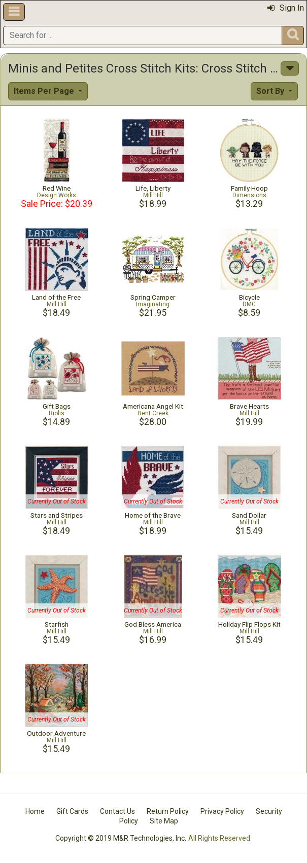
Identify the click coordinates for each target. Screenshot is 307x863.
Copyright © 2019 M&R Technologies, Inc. (120, 838)
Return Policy (168, 811)
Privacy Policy (222, 811)
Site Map (164, 821)
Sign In (285, 8)
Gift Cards (72, 811)
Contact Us (117, 811)
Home (35, 811)
